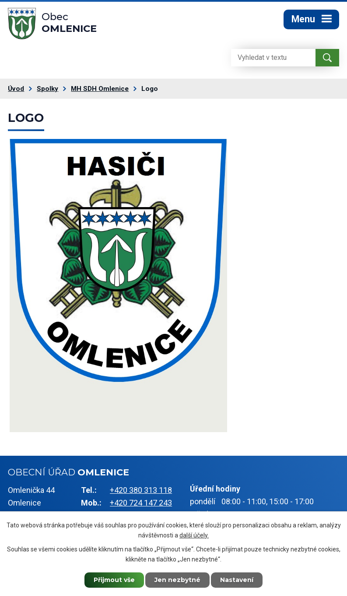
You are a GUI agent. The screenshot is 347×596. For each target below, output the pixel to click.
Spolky (47, 89)
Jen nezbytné (177, 580)
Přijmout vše (114, 580)
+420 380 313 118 (141, 490)
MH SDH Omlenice (100, 89)
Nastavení (236, 580)
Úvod (16, 89)
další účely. (194, 535)
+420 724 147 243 (141, 502)
